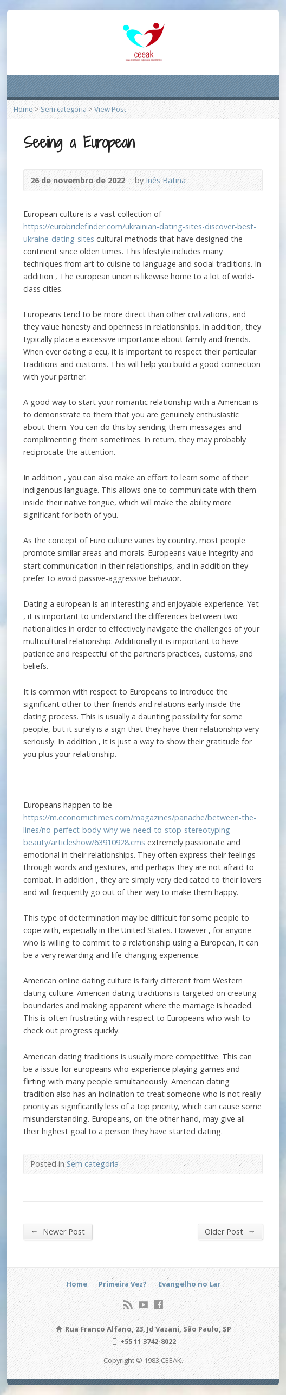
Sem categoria (64, 109)
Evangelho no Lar (189, 1284)
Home (23, 109)
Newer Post (57, 1231)
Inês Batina (166, 180)
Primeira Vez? (123, 1284)
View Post (110, 109)
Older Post (230, 1231)
